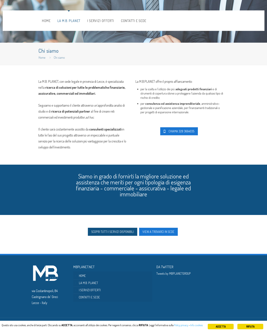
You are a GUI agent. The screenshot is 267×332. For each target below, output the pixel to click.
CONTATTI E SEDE (89, 297)
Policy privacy (188, 325)
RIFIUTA (250, 326)
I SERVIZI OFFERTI (90, 290)
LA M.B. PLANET (88, 283)
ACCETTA (221, 326)
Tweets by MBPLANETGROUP (173, 273)
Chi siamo (59, 57)
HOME (82, 276)
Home (41, 57)
